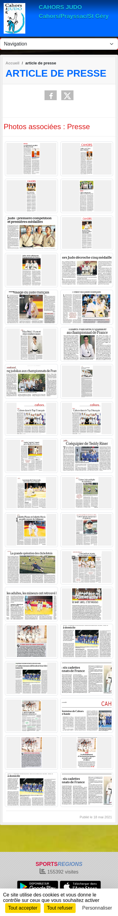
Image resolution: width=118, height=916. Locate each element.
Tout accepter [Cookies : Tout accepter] (23, 908)
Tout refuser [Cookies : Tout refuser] (60, 908)
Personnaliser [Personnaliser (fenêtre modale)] (97, 908)
